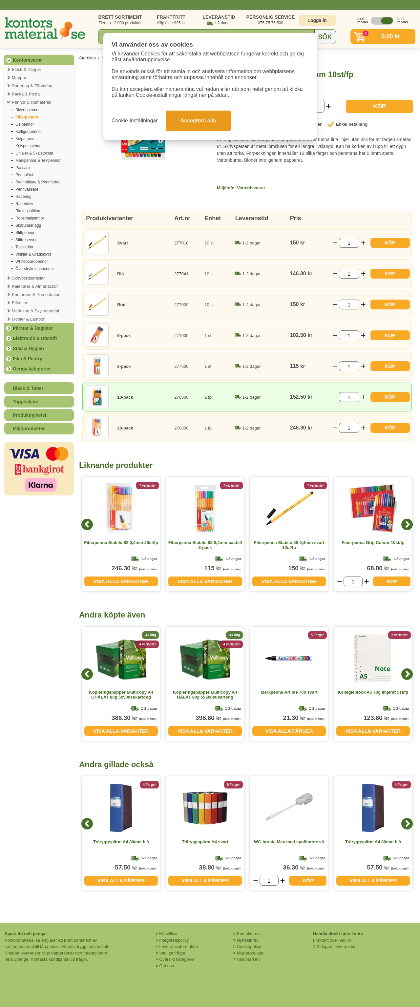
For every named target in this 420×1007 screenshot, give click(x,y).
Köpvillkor (168, 933)
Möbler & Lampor (28, 319)
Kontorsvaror (27, 60)
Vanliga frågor (172, 953)
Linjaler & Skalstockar (34, 153)
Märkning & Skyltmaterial (35, 310)
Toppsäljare (25, 401)
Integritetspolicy (174, 940)
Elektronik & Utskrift (35, 338)
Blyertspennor (27, 110)
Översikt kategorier (177, 959)
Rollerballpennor (29, 218)
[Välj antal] (349, 243)
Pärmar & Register (33, 328)
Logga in (316, 20)
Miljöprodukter (29, 428)
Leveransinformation (178, 946)
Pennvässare (26, 189)
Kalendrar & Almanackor (35, 286)
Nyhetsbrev (248, 940)
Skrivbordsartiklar (28, 278)
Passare (22, 167)
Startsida (87, 57)
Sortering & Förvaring (32, 85)
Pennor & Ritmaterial (31, 102)
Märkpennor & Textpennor (38, 160)
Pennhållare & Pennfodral (37, 182)
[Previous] (87, 524)
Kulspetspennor (29, 146)
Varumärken (248, 959)
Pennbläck (24, 175)
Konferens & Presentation (36, 294)
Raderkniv (24, 203)
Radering (23, 196)
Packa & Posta (26, 94)
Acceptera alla (198, 120)
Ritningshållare (28, 211)
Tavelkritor (24, 247)
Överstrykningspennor (34, 268)
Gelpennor (24, 124)
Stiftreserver (26, 240)
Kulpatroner (25, 138)
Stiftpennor (24, 232)
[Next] (407, 524)
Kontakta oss (249, 933)
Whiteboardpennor (31, 261)
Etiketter (20, 302)
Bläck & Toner (28, 388)
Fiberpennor (26, 117)
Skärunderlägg (28, 225)
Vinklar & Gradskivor (33, 254)
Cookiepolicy (249, 946)
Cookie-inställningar (135, 120)
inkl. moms (401, 20)
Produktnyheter (30, 415)
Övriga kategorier (32, 368)
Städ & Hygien (28, 348)
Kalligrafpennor (28, 131)
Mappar (19, 77)
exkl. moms (361, 20)
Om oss (166, 965)
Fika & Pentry (27, 358)
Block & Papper (26, 69)
